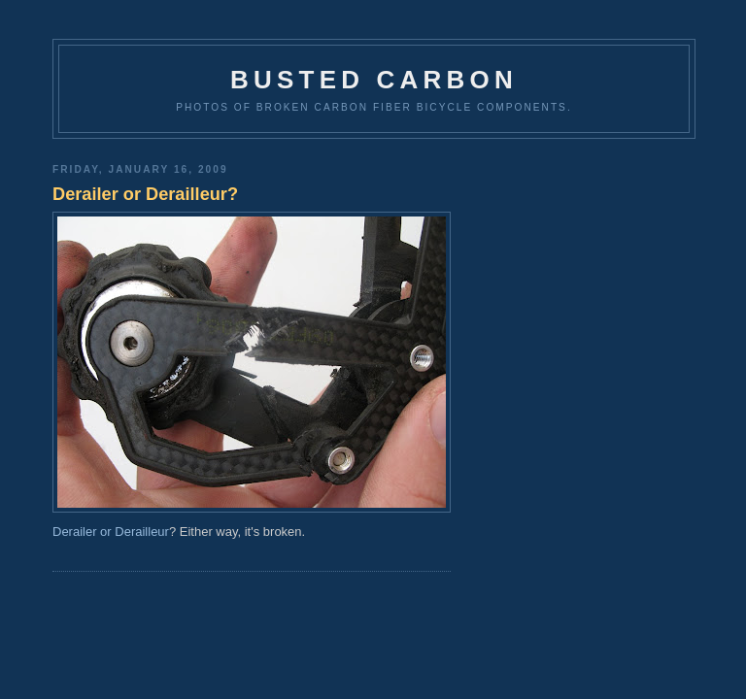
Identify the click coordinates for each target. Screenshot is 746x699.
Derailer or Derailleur (110, 531)
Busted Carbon (374, 79)
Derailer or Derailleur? (145, 194)
